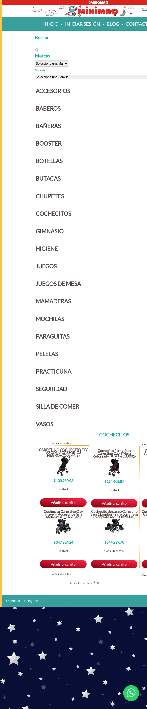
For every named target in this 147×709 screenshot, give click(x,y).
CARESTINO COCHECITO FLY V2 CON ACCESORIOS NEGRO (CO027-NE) (63, 453)
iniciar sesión (82, 24)
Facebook (13, 601)
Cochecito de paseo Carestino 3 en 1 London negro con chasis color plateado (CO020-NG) (114, 514)
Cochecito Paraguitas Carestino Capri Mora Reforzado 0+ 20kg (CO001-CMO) (114, 454)
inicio (50, 24)
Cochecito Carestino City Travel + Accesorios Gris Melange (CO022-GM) (63, 514)
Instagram (31, 601)
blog (113, 24)
